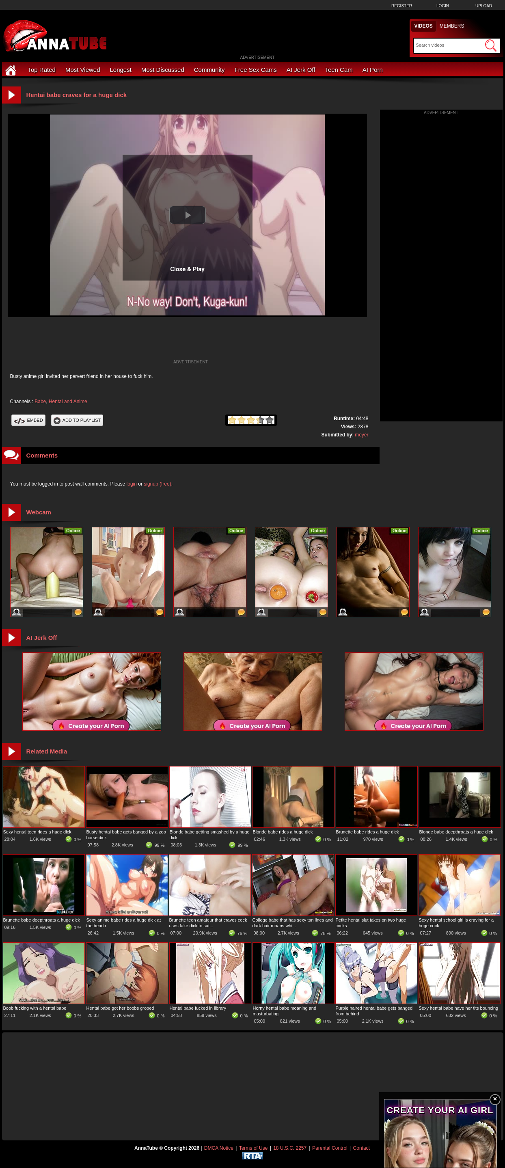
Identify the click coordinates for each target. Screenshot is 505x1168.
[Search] (449, 45)
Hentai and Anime (68, 401)
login (132, 484)
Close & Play (187, 269)
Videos (423, 26)
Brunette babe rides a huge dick (367, 831)
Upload (483, 6)
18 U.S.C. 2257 (289, 1148)
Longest (121, 69)
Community (209, 69)
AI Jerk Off (301, 69)
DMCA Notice (218, 1148)
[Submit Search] (490, 45)
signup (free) (157, 484)
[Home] (12, 70)
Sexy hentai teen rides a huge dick (37, 831)
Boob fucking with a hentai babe (35, 1008)
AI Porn (373, 69)
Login (442, 6)
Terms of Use (253, 1148)
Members (452, 26)
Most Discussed (162, 69)
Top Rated (42, 69)
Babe (40, 401)
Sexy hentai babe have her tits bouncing (459, 1008)
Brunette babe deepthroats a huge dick (41, 920)
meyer (361, 435)
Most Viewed (82, 69)
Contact (361, 1148)
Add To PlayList (77, 420)
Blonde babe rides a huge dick (283, 831)
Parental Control (329, 1148)
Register (401, 6)
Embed (28, 420)
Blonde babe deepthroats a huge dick (456, 831)
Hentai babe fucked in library (198, 1008)
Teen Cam (338, 69)
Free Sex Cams (256, 69)
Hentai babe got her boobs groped (120, 1008)
